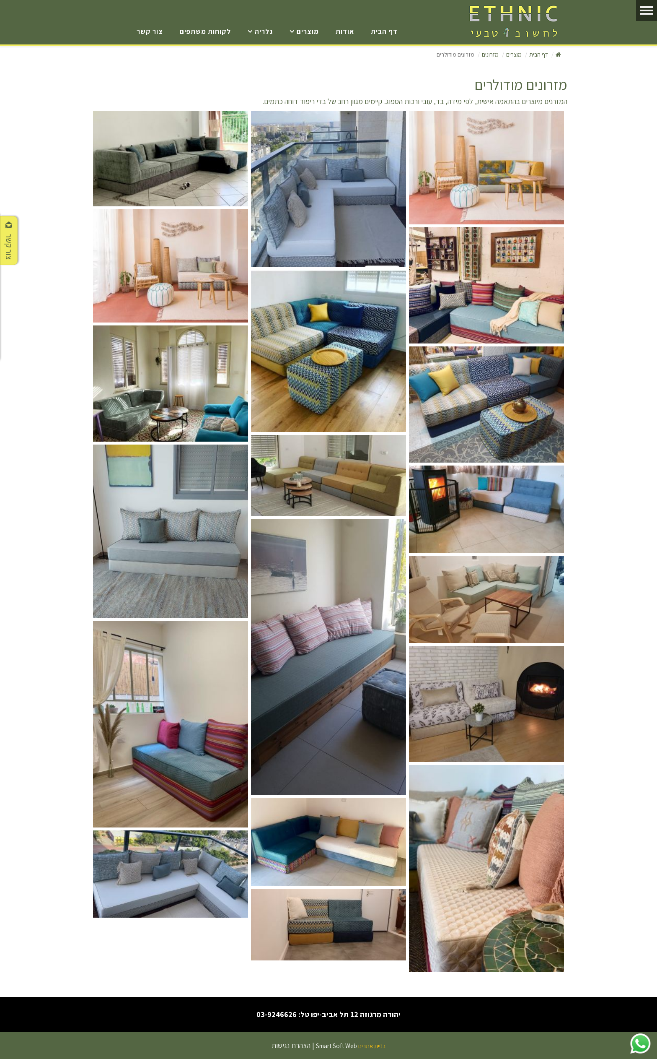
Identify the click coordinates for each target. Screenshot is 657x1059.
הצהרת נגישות (291, 1045)
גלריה (264, 31)
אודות (345, 31)
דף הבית (384, 31)
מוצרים (308, 31)
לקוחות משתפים (205, 31)
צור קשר (150, 31)
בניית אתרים (372, 1046)
